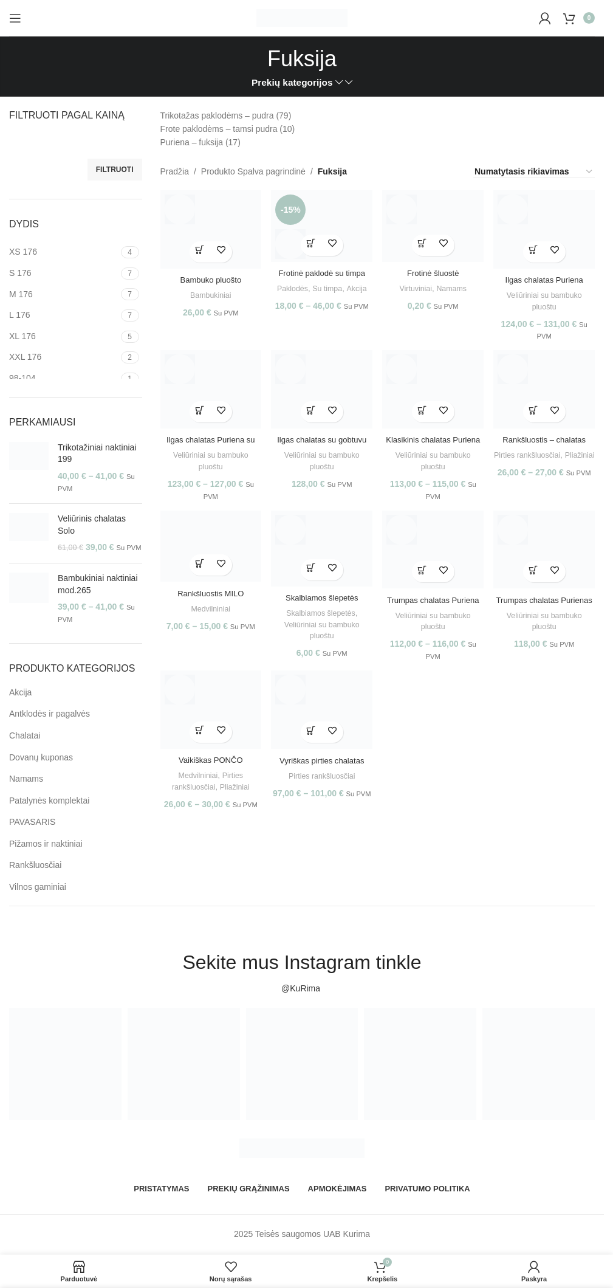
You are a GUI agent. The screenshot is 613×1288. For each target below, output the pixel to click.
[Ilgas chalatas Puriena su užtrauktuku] (207, 390)
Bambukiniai (207, 290)
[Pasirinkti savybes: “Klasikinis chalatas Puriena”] (423, 410)
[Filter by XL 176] (63, 337)
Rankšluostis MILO (207, 596)
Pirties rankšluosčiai (546, 453)
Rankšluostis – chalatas (547, 438)
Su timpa (338, 284)
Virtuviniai (415, 284)
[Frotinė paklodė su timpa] (320, 224)
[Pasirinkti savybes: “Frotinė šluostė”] (423, 241)
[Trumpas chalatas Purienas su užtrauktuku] (547, 554)
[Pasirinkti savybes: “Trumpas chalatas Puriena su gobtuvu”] (423, 574)
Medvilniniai (207, 611)
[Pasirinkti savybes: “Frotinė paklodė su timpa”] (310, 241)
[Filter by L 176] (63, 315)
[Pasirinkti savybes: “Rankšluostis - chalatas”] (536, 410)
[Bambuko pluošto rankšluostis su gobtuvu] (207, 227)
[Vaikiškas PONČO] (207, 717)
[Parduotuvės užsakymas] (534, 172)
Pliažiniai (547, 465)
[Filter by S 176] (63, 273)
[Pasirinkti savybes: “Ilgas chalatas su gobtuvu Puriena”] (310, 410)
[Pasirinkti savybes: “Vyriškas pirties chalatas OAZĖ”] (310, 738)
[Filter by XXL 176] (63, 357)
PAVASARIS (32, 822)
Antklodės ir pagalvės (49, 713)
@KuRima (302, 988)
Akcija (20, 692)
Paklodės (301, 284)
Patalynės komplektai (49, 800)
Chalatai (24, 735)
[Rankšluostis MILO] (207, 551)
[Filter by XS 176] (63, 252)
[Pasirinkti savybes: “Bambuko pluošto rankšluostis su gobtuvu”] (197, 247)
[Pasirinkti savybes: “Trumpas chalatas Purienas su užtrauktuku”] (536, 574)
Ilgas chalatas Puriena (547, 275)
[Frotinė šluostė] (433, 224)
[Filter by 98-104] (63, 379)
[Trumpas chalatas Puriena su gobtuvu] (433, 554)
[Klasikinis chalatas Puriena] (433, 390)
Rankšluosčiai (35, 865)
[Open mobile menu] (15, 18)
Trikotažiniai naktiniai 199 (97, 453)
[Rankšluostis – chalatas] (547, 390)
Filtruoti (115, 169)
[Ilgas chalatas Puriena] (547, 227)
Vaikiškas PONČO (207, 765)
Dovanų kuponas (41, 757)
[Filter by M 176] (63, 295)
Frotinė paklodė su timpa (320, 269)
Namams (26, 778)
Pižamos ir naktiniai (46, 844)
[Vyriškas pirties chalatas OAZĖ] (320, 717)
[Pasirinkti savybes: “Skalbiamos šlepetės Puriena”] (310, 572)
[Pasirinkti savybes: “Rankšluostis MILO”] (197, 568)
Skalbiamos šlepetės (320, 615)
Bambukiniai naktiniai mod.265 (98, 584)
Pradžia (174, 171)
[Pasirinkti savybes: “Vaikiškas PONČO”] (197, 737)
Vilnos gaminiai (37, 887)
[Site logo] (302, 17)
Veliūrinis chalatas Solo (92, 525)
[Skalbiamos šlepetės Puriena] (320, 552)
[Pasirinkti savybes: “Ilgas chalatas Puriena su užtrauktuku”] (197, 410)
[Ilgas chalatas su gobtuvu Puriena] (320, 390)
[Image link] (302, 1147)
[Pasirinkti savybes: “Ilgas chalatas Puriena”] (536, 247)
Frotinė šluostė (434, 269)
